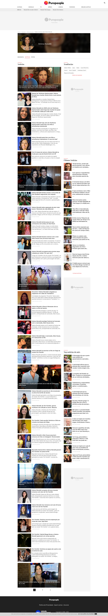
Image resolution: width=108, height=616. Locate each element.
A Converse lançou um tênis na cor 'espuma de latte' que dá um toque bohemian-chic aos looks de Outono (81, 184)
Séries (50, 7)
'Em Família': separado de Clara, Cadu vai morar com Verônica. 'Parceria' (38, 483)
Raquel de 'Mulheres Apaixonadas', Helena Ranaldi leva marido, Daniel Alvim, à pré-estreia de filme (46, 95)
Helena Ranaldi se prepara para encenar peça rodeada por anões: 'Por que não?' (46, 252)
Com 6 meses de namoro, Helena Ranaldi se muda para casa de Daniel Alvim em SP (45, 153)
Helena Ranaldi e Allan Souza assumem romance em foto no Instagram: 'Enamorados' (46, 436)
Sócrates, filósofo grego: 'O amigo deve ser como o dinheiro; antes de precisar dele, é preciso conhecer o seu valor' (80, 404)
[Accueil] (54, 3)
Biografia (21, 57)
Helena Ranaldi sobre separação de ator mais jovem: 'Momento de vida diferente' (46, 208)
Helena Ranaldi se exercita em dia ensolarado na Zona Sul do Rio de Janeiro (46, 391)
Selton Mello (67, 68)
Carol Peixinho (84, 68)
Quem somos (58, 605)
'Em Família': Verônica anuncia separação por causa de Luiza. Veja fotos (46, 520)
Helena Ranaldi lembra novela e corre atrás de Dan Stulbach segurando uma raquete (46, 193)
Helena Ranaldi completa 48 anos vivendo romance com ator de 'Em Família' (45, 491)
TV (41, 7)
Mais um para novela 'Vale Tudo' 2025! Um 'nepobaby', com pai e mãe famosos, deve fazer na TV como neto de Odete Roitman (38, 86)
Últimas (19, 7)
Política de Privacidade (46, 605)
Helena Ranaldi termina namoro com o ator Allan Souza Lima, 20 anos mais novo (45, 237)
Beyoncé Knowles (69, 73)
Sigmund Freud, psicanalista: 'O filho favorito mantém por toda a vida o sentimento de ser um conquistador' (81, 457)
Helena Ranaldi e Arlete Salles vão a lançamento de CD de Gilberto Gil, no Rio (39, 582)
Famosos (72, 7)
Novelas (31, 7)
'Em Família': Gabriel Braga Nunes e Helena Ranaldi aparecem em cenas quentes (45, 535)
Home (19, 31)
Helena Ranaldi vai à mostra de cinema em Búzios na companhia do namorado (39, 285)
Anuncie (66, 605)
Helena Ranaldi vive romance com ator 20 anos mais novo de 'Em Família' (46, 505)
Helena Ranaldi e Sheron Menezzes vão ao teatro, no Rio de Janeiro (45, 307)
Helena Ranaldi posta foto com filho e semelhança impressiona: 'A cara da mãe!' (45, 138)
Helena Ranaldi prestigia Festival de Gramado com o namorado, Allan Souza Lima (46, 322)
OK (95, 613)
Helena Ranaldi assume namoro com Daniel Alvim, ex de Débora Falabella (38, 186)
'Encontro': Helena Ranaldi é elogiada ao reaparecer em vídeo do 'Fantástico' (44, 292)
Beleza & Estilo (86, 7)
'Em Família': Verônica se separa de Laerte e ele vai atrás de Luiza (46, 549)
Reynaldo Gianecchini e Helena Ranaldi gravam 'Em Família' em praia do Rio (46, 450)
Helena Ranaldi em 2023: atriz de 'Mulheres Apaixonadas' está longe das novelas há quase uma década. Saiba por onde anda (46, 109)
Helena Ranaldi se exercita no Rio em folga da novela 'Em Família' (46, 351)
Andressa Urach (82, 70)
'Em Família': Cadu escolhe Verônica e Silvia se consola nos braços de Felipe (46, 421)
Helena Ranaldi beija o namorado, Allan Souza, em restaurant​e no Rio (46, 336)
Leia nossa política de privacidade (86, 613)
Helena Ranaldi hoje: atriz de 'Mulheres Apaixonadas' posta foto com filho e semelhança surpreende (44, 124)
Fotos (33, 57)
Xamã (65, 70)
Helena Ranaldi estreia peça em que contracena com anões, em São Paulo (43, 222)
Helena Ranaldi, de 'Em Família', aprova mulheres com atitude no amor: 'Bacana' (44, 406)
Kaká (77, 68)
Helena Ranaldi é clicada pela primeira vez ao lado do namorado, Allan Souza (39, 384)
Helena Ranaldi (30, 31)
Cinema (60, 7)
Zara (73, 68)
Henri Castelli (72, 70)
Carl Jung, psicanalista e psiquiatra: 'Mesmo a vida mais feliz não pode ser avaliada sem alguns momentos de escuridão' (80, 440)
